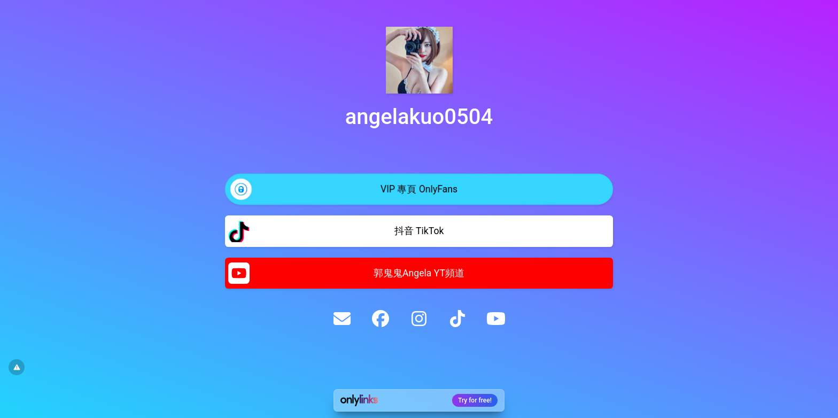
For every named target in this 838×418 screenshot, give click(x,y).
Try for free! (475, 400)
